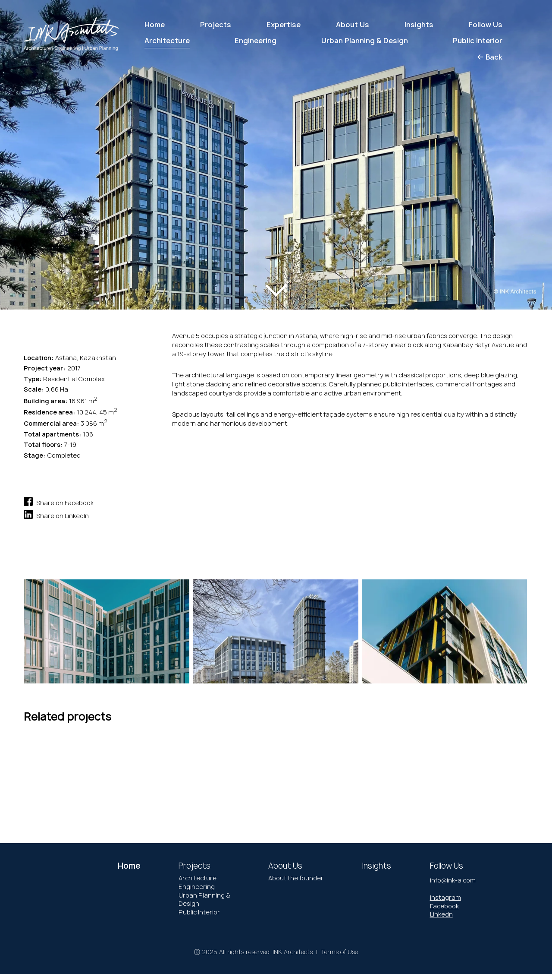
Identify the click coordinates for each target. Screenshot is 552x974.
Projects (215, 24)
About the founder (295, 878)
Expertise (284, 24)
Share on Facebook (59, 501)
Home (154, 24)
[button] (38, 145)
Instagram (445, 897)
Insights (419, 24)
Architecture (197, 878)
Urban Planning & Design (204, 899)
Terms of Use (339, 952)
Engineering (197, 886)
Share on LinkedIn (56, 514)
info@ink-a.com (453, 880)
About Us (352, 24)
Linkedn (441, 914)
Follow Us (485, 24)
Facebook (444, 906)
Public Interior (199, 912)
